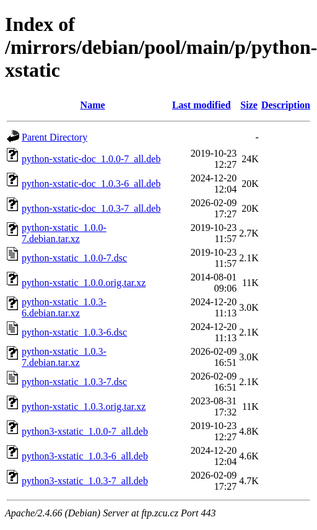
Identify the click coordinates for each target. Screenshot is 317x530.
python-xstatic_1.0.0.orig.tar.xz (83, 282)
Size (249, 105)
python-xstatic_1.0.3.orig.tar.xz (83, 406)
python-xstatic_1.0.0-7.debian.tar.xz (64, 233)
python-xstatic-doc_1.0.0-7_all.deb (91, 159)
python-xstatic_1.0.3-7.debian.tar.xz (64, 357)
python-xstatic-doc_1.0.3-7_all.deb (91, 208)
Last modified (201, 105)
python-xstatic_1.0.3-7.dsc (74, 381)
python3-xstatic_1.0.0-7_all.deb (85, 431)
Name (92, 105)
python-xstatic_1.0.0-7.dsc (74, 258)
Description (285, 105)
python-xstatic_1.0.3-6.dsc (74, 332)
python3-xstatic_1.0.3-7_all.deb (85, 481)
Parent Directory (54, 137)
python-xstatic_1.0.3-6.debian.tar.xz (64, 307)
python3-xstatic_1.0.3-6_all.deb (85, 456)
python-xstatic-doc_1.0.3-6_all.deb (91, 183)
